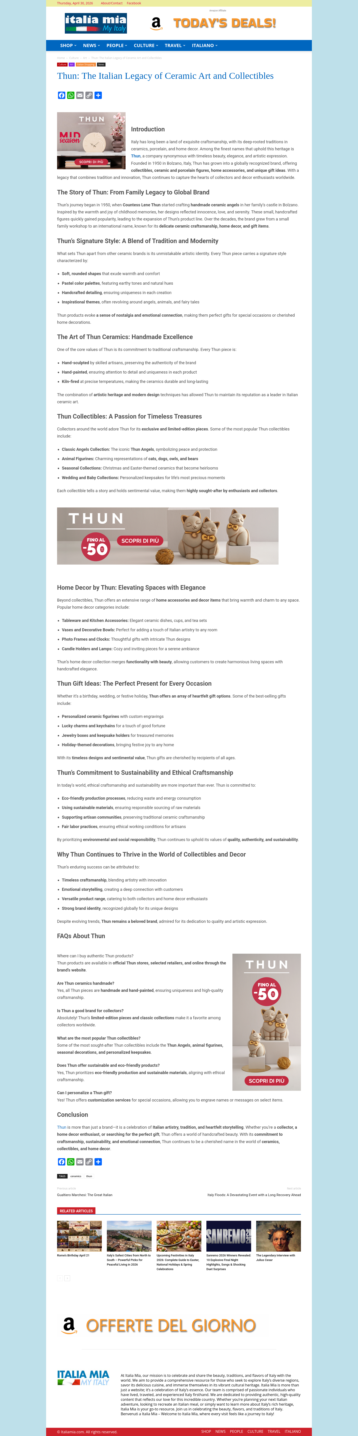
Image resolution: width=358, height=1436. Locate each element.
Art (85, 58)
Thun (61, 1127)
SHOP (68, 45)
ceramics (76, 1176)
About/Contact (112, 3)
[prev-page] (60, 1278)
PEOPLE (117, 45)
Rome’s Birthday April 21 (73, 1255)
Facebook (134, 3)
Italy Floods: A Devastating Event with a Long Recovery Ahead (254, 1195)
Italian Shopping (85, 64)
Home (61, 58)
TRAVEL (175, 45)
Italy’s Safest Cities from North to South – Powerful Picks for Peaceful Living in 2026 (129, 1260)
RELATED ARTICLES (76, 1211)
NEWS (91, 45)
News (101, 64)
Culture (74, 58)
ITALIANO (205, 45)
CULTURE (146, 45)
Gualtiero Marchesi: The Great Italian (84, 1195)
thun (89, 1176)
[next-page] (67, 1278)
